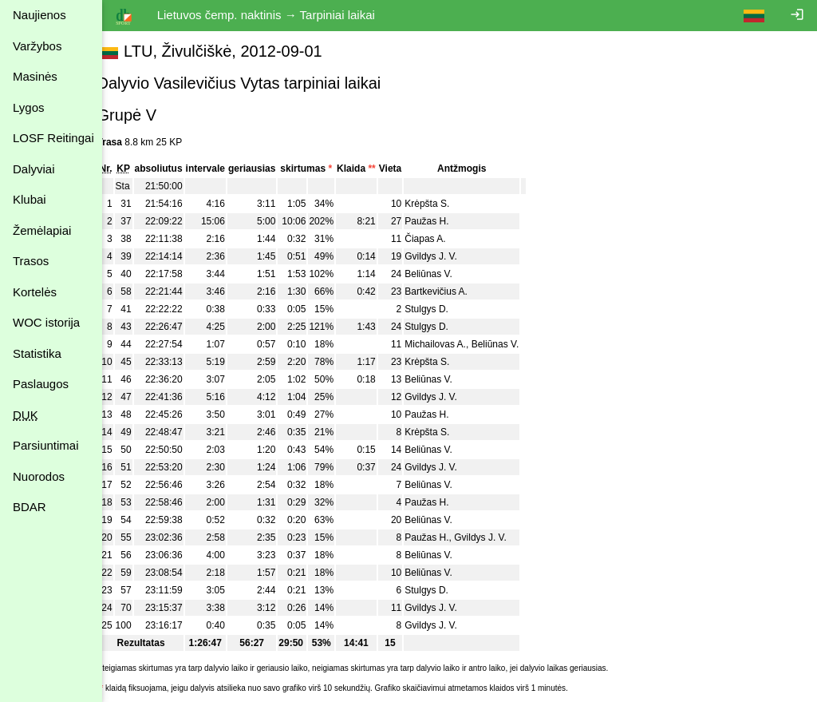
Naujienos (39, 15)
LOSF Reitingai (53, 138)
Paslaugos (41, 384)
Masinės (35, 76)
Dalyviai (34, 169)
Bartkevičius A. (454, 291)
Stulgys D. (445, 309)
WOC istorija (46, 322)
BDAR (29, 507)
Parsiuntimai (46, 445)
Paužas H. (445, 221)
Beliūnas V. (447, 274)
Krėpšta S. (445, 203)
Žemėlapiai (42, 230)
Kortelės (35, 292)
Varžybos (37, 46)
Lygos (28, 107)
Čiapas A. (443, 238)
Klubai (29, 199)
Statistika (37, 353)
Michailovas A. (453, 344)
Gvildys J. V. (449, 256)
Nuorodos (39, 476)
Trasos (31, 261)
